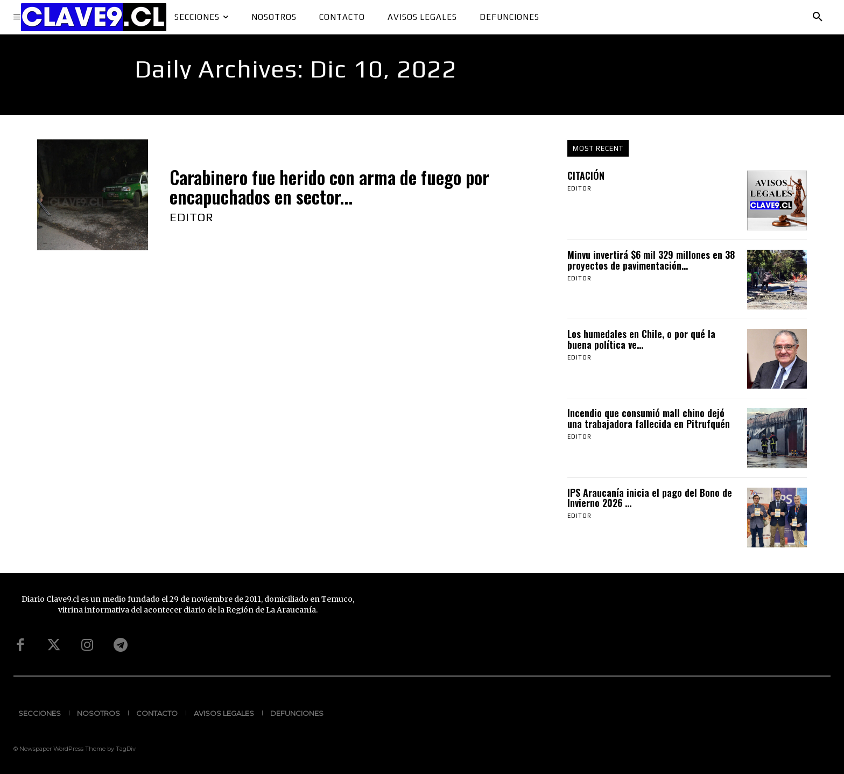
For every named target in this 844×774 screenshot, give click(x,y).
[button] (818, 17)
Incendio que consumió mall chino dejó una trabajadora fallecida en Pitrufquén (648, 418)
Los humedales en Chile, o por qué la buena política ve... (641, 339)
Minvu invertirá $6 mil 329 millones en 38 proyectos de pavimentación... (651, 260)
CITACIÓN (585, 175)
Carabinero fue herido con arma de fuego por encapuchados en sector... (329, 187)
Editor (192, 217)
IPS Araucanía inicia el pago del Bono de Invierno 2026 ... (649, 497)
